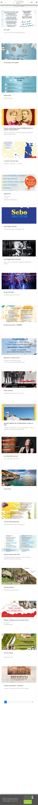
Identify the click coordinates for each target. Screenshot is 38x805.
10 (27, 702)
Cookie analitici (27, 798)
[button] (32, 2)
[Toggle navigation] (1, 2)
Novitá (22, 6)
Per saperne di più (14, 801)
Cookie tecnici (27, 796)
